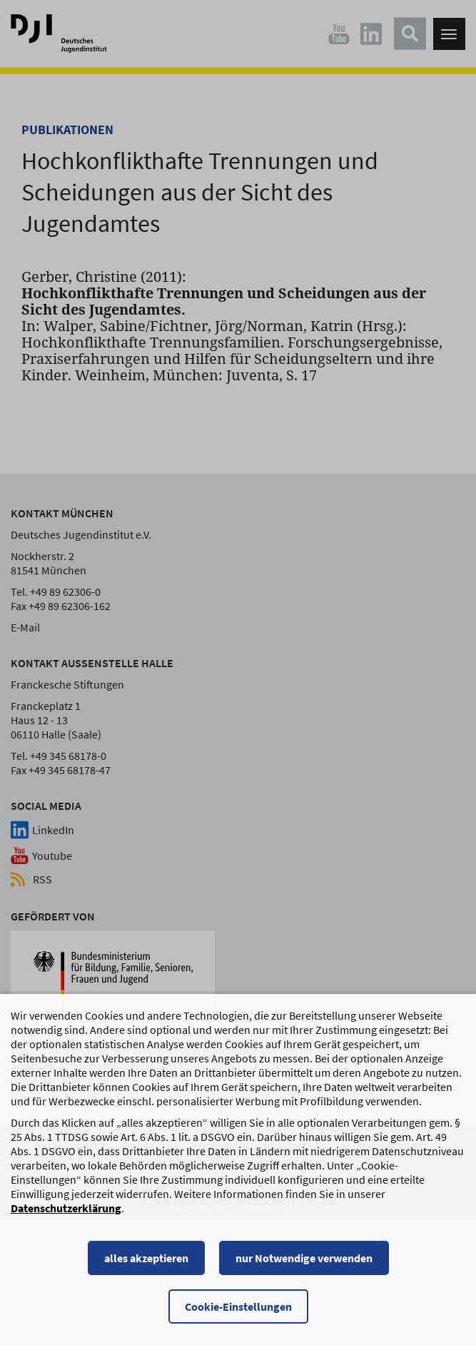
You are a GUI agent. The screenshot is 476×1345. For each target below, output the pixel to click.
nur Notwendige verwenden (304, 1258)
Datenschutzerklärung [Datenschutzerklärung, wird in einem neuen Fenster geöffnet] (66, 1208)
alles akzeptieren (146, 1258)
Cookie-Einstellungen (238, 1306)
